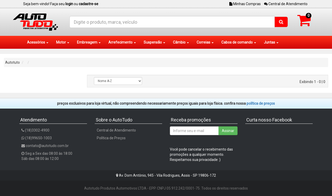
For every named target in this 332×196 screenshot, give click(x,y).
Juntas (271, 42)
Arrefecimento (122, 42)
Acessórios (37, 42)
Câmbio (181, 42)
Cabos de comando (238, 42)
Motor (62, 42)
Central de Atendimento (286, 4)
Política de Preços (111, 138)
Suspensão (154, 42)
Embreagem (89, 42)
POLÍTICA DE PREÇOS (261, 103)
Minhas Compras (245, 4)
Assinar (228, 131)
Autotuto (12, 62)
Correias (205, 42)
